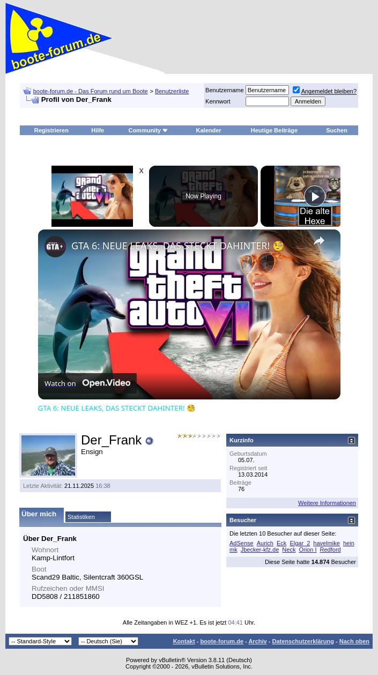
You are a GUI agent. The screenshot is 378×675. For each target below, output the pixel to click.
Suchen (336, 130)
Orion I (307, 549)
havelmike (326, 543)
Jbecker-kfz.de (260, 549)
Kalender (208, 130)
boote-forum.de (221, 641)
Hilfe (97, 130)
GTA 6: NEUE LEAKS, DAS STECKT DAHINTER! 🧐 (177, 245)
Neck (288, 549)
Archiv (257, 641)
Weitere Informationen (327, 503)
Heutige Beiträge (274, 130)
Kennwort (217, 101)
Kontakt (184, 641)
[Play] (314, 196)
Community (148, 130)
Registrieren (51, 130)
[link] (55, 246)
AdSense (241, 543)
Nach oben (354, 641)
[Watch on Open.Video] (87, 383)
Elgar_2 (300, 543)
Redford (330, 549)
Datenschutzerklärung (303, 641)
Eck (281, 543)
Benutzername (224, 90)
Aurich (265, 543)
